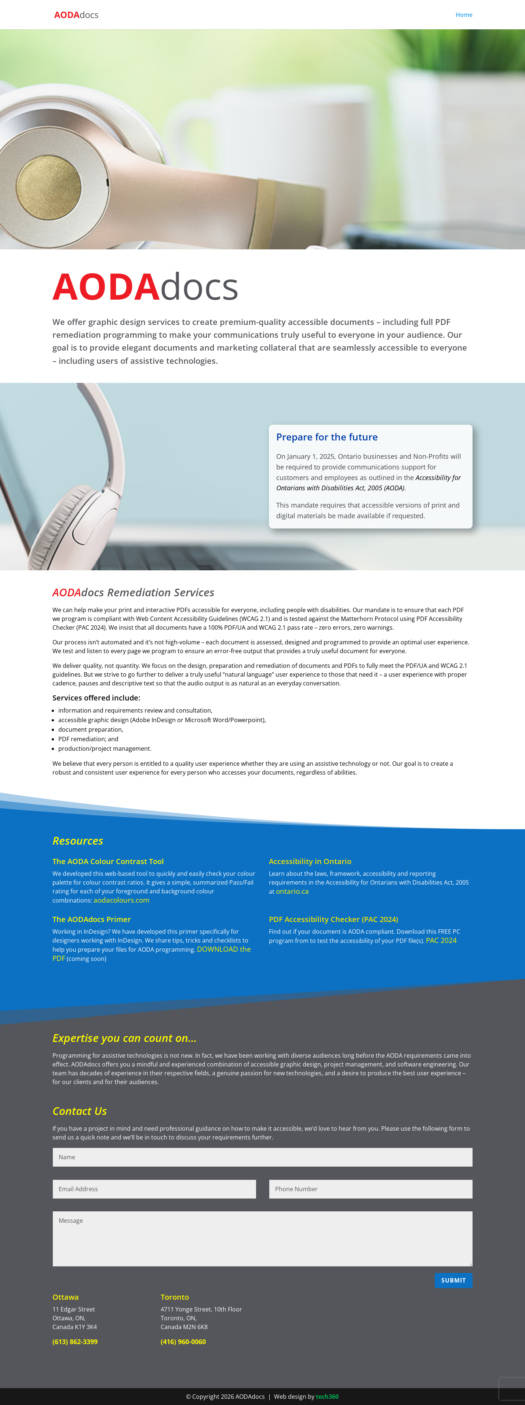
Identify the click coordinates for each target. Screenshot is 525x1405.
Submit (453, 1280)
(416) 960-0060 (183, 1341)
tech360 (327, 1397)
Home (464, 15)
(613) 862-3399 (75, 1341)
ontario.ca (292, 891)
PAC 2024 (441, 940)
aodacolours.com (122, 900)
